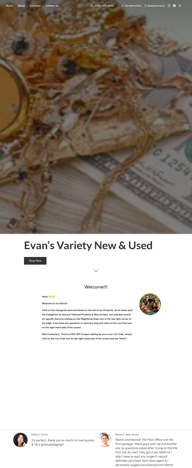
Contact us (52, 5)
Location (35, 5)
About (21, 5)
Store (9, 5)
